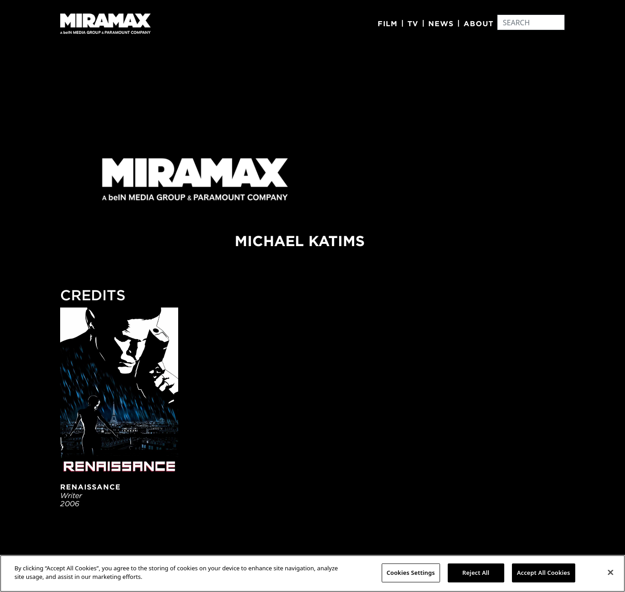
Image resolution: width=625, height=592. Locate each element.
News (441, 23)
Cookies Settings (411, 573)
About (478, 23)
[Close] (610, 572)
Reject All (475, 573)
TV (412, 23)
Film (388, 23)
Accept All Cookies (543, 573)
